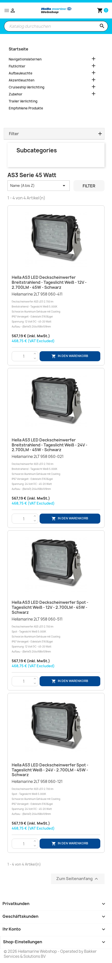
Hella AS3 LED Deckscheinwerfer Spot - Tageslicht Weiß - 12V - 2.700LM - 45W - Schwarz (50, 607)
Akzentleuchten (21, 80)
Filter (89, 186)
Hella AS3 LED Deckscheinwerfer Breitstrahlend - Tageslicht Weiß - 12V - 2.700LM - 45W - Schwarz (49, 282)
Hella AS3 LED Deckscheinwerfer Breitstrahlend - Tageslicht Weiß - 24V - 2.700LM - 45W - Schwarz (49, 445)
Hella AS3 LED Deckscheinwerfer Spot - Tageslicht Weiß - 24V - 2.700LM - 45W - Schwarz (50, 770)
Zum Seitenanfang (77, 879)
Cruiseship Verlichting (26, 87)
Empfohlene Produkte (26, 108)
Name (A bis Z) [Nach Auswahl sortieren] (38, 186)
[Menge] (23, 356)
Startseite (18, 49)
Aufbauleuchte (20, 73)
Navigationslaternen (25, 59)
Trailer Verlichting (23, 101)
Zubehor (15, 94)
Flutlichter (17, 66)
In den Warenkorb (70, 356)
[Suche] (56, 26)
